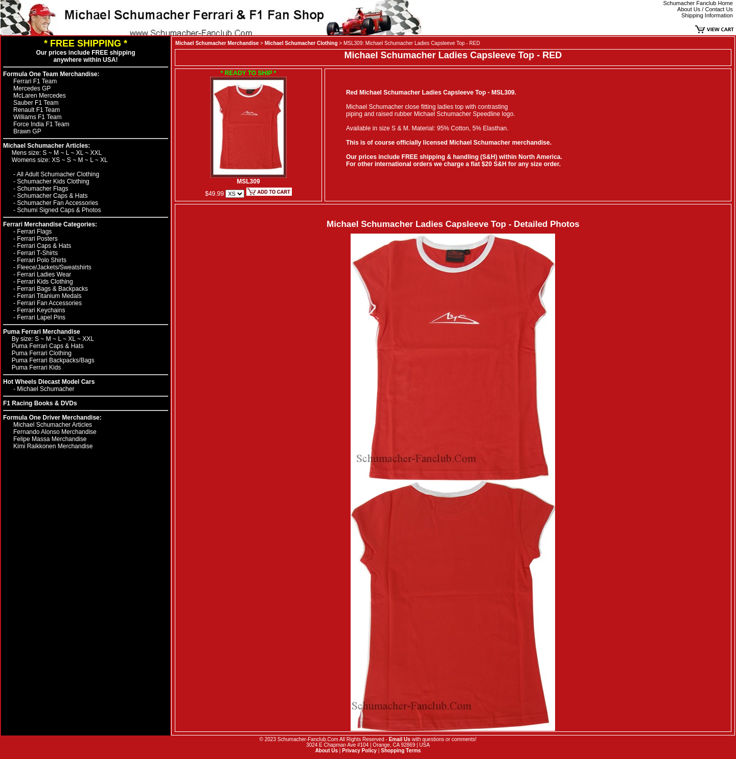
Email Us (399, 739)
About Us (326, 750)
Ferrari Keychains (41, 310)
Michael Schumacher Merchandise (217, 43)
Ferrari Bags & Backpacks (52, 288)
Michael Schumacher (45, 389)
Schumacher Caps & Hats (52, 195)
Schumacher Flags (42, 188)
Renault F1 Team (36, 109)
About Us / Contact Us (705, 9)
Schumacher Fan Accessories (57, 202)
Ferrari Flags (34, 231)
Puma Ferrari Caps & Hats (48, 346)
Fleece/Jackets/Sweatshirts (54, 267)
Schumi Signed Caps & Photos (59, 210)
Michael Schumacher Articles (52, 424)
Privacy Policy (359, 750)
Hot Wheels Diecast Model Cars (49, 381)
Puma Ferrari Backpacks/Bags (53, 360)
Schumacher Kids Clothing (53, 181)
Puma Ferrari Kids (36, 367)
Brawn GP (27, 131)
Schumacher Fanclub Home (698, 3)
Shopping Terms (401, 750)
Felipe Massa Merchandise (49, 439)
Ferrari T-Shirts (37, 253)
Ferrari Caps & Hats (44, 245)
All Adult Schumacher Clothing (58, 174)
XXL (96, 152)
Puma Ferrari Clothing (42, 353)
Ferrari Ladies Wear (44, 274)
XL (80, 152)
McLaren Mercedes (39, 95)
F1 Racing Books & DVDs (40, 403)
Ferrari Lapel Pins (41, 317)
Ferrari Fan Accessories (49, 303)
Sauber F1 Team (36, 102)
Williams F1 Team (37, 117)
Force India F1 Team (41, 124)
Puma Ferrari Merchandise (41, 331)
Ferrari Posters (37, 238)
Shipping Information (707, 15)
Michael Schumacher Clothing (301, 43)
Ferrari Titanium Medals (49, 296)
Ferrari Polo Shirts (41, 260)
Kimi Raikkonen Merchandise (53, 446)
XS (56, 160)
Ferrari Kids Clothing (45, 281)
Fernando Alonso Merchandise (55, 431)
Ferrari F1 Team (35, 81)
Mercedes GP (32, 88)
